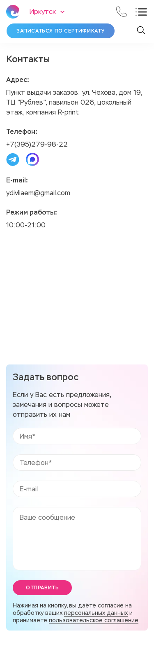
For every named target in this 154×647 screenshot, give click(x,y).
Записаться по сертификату (60, 31)
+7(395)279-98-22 (37, 144)
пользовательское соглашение (93, 620)
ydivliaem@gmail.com (38, 193)
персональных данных (96, 613)
